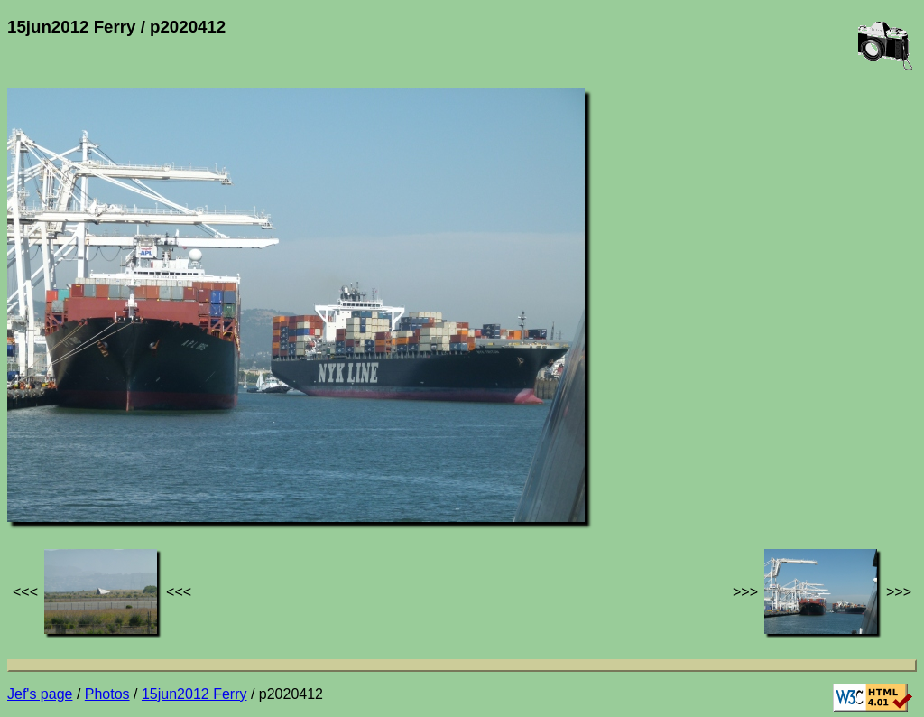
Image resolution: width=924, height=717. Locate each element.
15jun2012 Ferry (194, 694)
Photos (107, 694)
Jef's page (39, 694)
